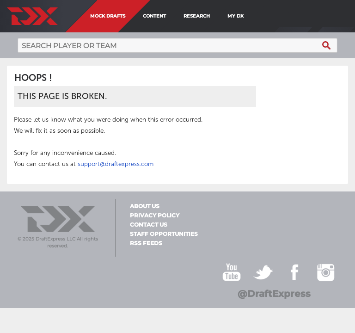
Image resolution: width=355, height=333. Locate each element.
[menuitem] (251, 16)
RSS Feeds (146, 243)
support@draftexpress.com (115, 164)
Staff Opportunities (164, 234)
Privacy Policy (154, 215)
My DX (235, 16)
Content (154, 16)
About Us (144, 206)
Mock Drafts (107, 16)
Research (197, 16)
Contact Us (148, 225)
